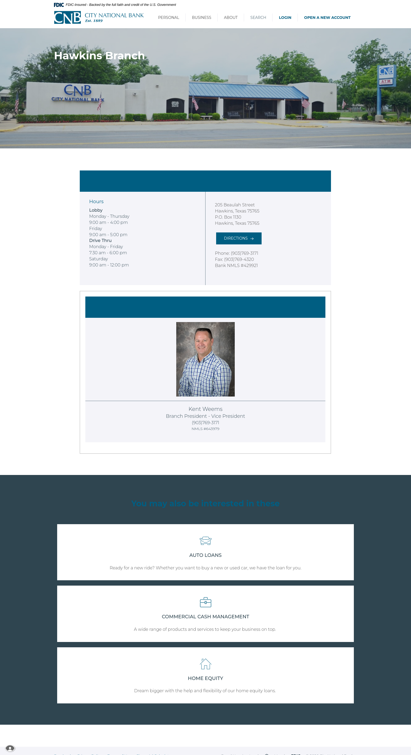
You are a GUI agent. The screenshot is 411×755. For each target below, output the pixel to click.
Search (258, 17)
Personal (168, 17)
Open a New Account (327, 17)
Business (201, 17)
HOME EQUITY (205, 678)
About (231, 17)
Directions (236, 238)
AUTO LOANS (205, 555)
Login (285, 17)
